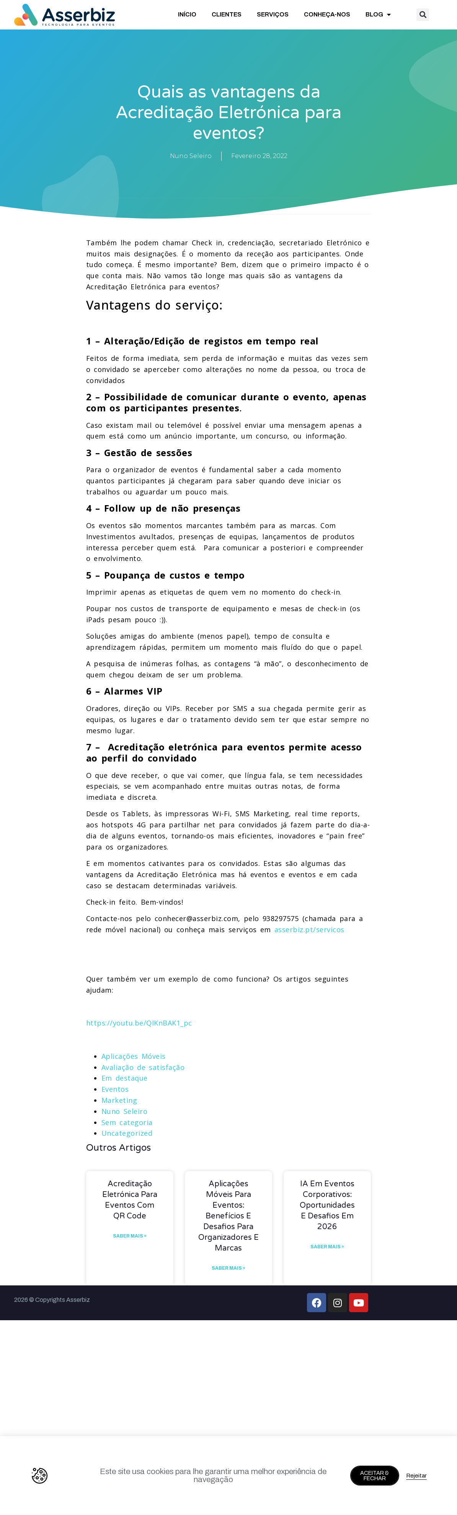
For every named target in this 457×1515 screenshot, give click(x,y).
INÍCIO (187, 14)
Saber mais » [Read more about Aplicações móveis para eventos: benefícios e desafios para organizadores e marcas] (228, 1268)
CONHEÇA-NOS (327, 14)
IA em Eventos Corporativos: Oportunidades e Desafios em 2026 (327, 1205)
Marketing (119, 1100)
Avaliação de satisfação (143, 1067)
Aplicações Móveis (133, 1056)
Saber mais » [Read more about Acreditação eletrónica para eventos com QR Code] (130, 1236)
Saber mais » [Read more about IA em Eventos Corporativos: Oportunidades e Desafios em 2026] (327, 1246)
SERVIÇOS (273, 14)
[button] (422, 14)
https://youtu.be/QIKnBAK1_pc (139, 1022)
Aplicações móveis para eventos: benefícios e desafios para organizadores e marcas (228, 1216)
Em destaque (124, 1078)
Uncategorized (127, 1133)
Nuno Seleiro (124, 1111)
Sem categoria (127, 1122)
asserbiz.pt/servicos (309, 929)
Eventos (115, 1089)
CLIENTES (227, 14)
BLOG (378, 14)
